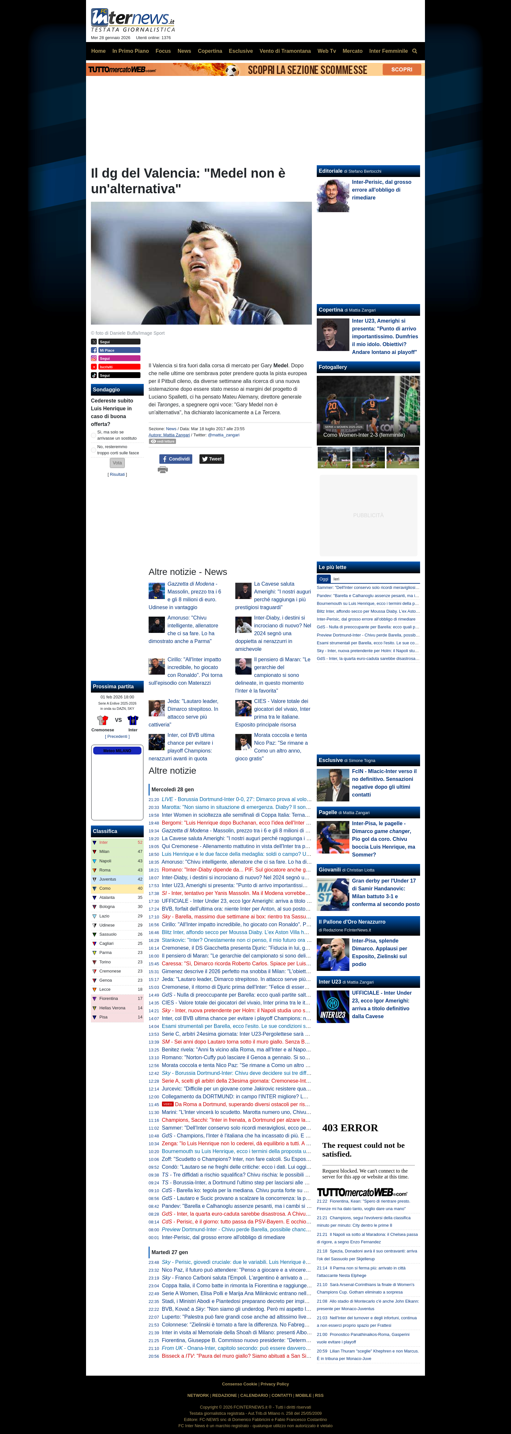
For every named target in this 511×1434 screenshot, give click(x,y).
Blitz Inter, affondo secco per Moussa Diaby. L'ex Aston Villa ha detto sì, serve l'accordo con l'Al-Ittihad (279, 932)
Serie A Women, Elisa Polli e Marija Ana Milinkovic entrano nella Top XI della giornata (260, 1293)
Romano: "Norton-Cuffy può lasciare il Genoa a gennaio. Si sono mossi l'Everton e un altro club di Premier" (285, 1057)
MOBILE (303, 1395)
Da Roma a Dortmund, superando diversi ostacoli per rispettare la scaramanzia (260, 1104)
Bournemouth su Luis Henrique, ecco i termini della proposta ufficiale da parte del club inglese (270, 1151)
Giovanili (330, 869)
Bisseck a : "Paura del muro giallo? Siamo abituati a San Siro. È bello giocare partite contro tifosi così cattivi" (291, 1356)
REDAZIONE (224, 1395)
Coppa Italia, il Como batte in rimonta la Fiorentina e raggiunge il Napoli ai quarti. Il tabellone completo (280, 1285)
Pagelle (328, 812)
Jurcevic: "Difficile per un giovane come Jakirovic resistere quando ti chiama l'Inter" (257, 1088)
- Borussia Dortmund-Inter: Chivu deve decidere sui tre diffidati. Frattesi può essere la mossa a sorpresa (287, 1073)
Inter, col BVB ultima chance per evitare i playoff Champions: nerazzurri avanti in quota (262, 1018)
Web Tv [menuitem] (326, 51)
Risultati (117, 474)
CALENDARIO (254, 1395)
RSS (319, 1395)
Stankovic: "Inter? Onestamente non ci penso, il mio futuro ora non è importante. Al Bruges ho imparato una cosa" (293, 940)
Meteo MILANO (117, 751)
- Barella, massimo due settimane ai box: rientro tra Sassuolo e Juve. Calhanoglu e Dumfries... (276, 916)
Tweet (212, 459)
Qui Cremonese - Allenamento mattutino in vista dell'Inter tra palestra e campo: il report (262, 846)
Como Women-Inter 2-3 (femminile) (364, 435)
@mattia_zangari (224, 434)
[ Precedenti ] (117, 736)
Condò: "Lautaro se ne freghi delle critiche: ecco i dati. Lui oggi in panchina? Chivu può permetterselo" (280, 1167)
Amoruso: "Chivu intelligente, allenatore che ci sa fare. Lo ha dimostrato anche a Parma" (264, 862)
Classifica (105, 831)
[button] (117, 463)
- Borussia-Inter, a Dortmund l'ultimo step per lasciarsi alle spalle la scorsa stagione (262, 1182)
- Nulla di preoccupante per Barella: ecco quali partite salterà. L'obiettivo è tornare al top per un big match (289, 995)
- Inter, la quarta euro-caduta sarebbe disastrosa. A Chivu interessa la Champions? (263, 1214)
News (171, 428)
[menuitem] (414, 51)
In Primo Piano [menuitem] (130, 51)
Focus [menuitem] (163, 51)
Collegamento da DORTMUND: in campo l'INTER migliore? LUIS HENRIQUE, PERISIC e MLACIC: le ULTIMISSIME (297, 1096)
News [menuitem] (184, 51)
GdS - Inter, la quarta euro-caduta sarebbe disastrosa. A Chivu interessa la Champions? (398, 658)
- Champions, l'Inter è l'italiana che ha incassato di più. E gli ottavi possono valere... (264, 1135)
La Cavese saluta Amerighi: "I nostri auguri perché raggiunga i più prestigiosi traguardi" (262, 838)
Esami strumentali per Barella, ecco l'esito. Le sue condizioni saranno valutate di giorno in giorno (273, 1026)
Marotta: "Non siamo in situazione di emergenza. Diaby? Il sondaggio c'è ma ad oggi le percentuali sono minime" (292, 807)
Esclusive (331, 760)
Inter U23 (330, 982)
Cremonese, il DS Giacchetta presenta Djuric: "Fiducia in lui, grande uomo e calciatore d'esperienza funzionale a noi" (297, 948)
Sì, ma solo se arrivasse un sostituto (117, 435)
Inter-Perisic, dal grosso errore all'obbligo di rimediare (223, 1237)
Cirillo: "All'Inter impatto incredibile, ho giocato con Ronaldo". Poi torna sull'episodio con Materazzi (274, 924)
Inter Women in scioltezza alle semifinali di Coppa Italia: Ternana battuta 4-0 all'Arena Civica (268, 815)
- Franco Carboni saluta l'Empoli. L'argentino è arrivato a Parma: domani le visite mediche (270, 1277)
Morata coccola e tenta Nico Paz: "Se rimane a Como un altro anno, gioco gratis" (255, 1065)
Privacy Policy (275, 1384)
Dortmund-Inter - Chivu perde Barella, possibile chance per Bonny (248, 1229)
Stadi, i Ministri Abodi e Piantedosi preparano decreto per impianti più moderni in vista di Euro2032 (275, 1301)
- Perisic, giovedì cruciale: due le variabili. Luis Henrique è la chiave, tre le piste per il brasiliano (276, 1262)
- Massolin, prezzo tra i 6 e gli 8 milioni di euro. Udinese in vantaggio (265, 830)
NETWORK (198, 1395)
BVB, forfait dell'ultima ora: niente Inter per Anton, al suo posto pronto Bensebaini (255, 909)
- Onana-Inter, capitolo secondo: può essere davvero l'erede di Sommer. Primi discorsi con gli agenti (288, 1348)
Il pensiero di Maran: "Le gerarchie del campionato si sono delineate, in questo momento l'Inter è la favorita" (273, 675)
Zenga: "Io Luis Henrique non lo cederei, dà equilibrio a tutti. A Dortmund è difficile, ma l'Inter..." (271, 1143)
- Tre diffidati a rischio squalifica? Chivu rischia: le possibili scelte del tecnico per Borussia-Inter (275, 1175)
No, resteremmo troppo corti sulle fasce (118, 449)
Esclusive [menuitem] (241, 51)
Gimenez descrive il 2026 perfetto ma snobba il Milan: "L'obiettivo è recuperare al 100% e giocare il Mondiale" (288, 971)
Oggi (323, 579)
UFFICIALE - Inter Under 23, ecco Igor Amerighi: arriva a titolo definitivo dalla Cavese (260, 901)
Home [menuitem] (98, 51)
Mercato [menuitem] (352, 51)
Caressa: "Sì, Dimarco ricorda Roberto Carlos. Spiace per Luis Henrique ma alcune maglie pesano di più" (283, 963)
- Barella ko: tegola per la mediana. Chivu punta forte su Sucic (239, 1190)
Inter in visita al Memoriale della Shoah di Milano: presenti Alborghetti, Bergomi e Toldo (262, 1332)
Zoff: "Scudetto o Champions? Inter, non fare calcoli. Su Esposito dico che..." (250, 1159)
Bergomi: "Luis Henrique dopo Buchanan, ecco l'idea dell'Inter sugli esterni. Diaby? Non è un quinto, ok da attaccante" (298, 823)
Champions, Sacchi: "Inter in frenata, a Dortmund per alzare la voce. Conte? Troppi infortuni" (268, 1120)
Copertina (331, 310)
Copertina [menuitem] (210, 51)
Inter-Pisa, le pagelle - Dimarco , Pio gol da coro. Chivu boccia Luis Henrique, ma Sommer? (383, 839)
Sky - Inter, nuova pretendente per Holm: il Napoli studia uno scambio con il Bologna (394, 650)
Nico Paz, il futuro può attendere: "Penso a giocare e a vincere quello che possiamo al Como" (270, 1270)
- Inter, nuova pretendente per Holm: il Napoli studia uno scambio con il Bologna (259, 1010)
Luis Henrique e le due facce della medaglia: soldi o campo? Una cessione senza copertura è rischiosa (280, 854)
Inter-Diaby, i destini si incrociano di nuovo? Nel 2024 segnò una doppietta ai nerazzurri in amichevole (273, 633)
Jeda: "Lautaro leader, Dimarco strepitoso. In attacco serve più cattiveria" (246, 979)
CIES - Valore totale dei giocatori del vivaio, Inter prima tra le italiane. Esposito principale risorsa (272, 1002)
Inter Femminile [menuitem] (388, 51)
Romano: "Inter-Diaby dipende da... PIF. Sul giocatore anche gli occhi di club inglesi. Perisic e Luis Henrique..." (289, 869)
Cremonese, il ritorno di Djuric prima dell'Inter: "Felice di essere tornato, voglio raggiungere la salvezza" (281, 987)
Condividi (176, 459)
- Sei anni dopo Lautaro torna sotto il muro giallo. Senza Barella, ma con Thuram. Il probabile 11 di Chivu (287, 1042)
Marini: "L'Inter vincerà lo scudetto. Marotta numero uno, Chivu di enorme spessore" (258, 1112)
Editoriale (331, 171)
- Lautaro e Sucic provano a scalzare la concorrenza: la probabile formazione (257, 1198)
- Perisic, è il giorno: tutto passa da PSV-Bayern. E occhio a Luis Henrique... (255, 1221)
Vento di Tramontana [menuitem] (285, 51)
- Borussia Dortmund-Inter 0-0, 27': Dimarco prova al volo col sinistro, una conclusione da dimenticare (285, 799)
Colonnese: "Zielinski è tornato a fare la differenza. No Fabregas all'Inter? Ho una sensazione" (270, 1324)
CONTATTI (281, 1395)
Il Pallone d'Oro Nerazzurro (352, 922)
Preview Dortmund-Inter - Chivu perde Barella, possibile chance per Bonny (386, 635)
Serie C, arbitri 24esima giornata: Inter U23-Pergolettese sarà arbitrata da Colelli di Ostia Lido (270, 1034)
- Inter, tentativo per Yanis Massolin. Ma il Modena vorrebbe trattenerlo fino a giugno (262, 893)
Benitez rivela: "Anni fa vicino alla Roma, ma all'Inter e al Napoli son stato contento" (258, 1049)
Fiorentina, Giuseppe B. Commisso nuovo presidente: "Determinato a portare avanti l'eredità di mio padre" (284, 1340)
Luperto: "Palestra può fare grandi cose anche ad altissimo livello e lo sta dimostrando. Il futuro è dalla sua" (285, 1317)
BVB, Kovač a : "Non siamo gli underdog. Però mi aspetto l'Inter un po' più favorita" (262, 1309)
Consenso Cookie (239, 1384)
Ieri (336, 579)
